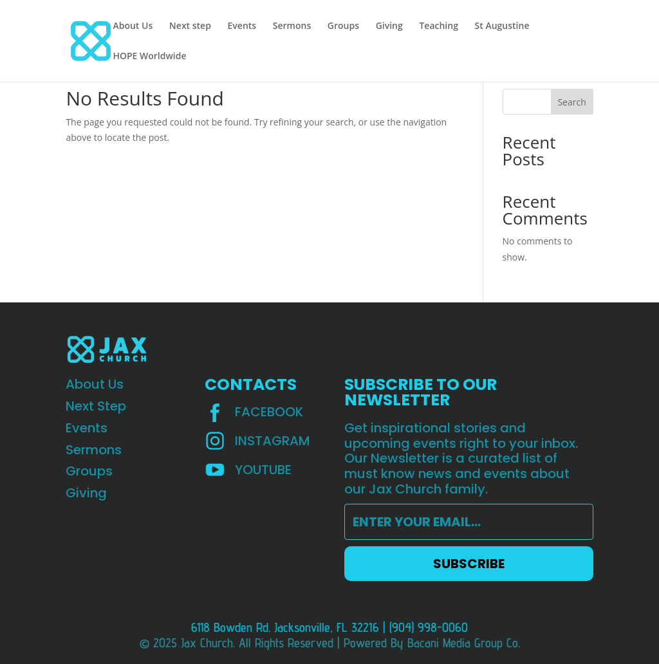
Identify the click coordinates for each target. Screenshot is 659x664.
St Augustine (502, 26)
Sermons (292, 26)
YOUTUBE (263, 470)
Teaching (438, 26)
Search (571, 102)
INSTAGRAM (272, 441)
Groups (343, 26)
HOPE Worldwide (149, 56)
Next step (190, 26)
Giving (389, 26)
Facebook (269, 412)
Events (242, 26)
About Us (133, 26)
